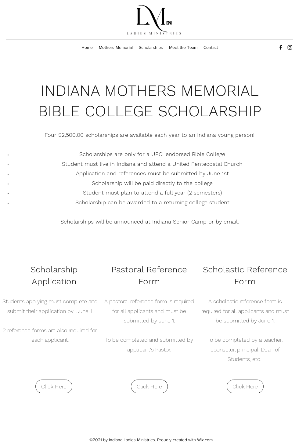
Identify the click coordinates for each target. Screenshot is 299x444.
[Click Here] (53, 386)
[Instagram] (290, 47)
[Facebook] (281, 47)
